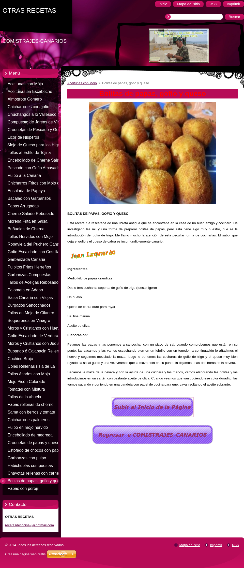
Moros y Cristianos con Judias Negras (35, 344)
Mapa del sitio (189, 545)
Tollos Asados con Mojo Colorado (29, 375)
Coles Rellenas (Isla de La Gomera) (31, 367)
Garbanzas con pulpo (27, 458)
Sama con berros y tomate (31, 412)
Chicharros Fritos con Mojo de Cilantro (35, 184)
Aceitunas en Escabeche (30, 91)
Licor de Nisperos (23, 137)
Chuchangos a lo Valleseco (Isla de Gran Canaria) (36, 115)
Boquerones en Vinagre (29, 320)
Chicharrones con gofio (28, 107)
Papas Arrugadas (23, 206)
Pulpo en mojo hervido (28, 427)
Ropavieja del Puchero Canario (36, 244)
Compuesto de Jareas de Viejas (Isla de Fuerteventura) (36, 123)
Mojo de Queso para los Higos (35, 145)
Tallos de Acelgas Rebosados (34, 282)
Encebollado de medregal (31, 435)
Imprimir (216, 545)
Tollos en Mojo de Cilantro (31, 313)
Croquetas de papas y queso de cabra (36, 444)
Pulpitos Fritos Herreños (29, 267)
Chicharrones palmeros (29, 420)
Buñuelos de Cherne (26, 229)
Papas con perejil (23, 488)
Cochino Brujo (20, 359)
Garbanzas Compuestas (29, 275)
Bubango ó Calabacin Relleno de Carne (34, 352)
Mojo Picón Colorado (26, 381)
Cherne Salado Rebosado (31, 213)
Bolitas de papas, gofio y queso (36, 481)
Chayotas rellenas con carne (33, 473)
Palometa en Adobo (25, 290)
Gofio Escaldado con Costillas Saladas (35, 253)
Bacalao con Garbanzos (29, 198)
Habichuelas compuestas (30, 465)
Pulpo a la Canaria (24, 175)
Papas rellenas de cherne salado (31, 405)
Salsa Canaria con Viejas (30, 297)
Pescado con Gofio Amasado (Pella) (34, 169)
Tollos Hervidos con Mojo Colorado (30, 237)
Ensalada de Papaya (26, 191)
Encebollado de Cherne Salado (36, 160)
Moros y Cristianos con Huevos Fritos (36, 329)
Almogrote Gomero (25, 99)
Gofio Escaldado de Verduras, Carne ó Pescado (35, 337)
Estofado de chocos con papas (35, 450)
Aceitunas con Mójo (25, 84)
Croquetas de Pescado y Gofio (35, 129)
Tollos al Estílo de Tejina (29, 152)
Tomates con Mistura (26, 389)
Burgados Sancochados (29, 305)
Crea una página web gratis (25, 554)
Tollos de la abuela (24, 397)
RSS (235, 545)
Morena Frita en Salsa (28, 221)
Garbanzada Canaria (26, 259)
